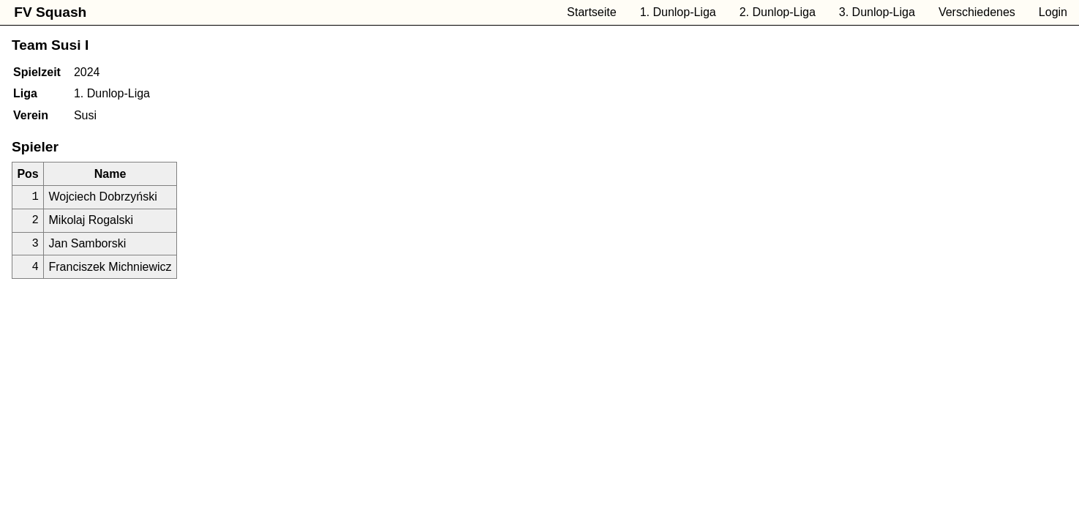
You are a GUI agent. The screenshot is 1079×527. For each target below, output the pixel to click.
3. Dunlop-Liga (877, 12)
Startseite (592, 12)
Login (1053, 12)
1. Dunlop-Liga (678, 12)
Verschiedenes (977, 12)
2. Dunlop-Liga (778, 12)
